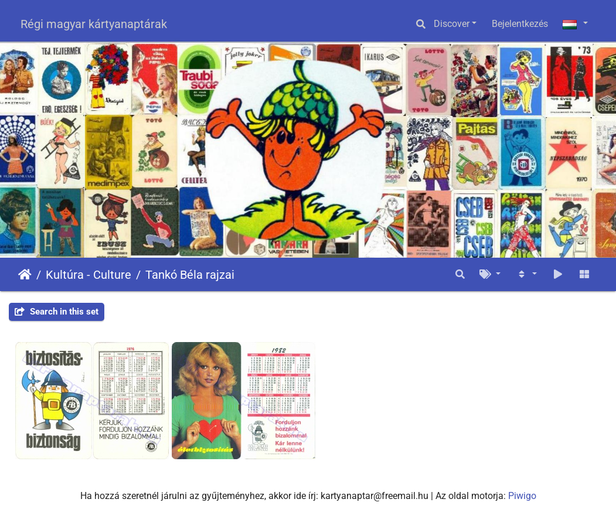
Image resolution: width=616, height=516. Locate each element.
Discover (451, 23)
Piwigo (522, 495)
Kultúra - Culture (88, 275)
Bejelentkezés (520, 23)
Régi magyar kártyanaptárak (94, 24)
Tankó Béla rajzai (189, 275)
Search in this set (56, 311)
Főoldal (25, 274)
